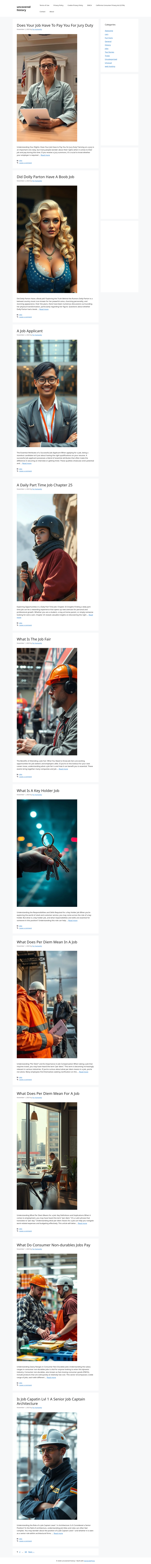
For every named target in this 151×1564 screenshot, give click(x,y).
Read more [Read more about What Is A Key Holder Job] (72, 920)
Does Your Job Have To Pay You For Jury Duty (55, 25)
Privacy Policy (58, 5)
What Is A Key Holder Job (38, 790)
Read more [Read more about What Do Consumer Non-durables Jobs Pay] (51, 1377)
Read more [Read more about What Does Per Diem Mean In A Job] (83, 1072)
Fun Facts (109, 38)
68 (26, 1552)
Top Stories (109, 52)
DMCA (89, 5)
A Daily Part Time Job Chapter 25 (44, 484)
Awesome (109, 30)
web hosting (110, 66)
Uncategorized (111, 59)
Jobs (20, 161)
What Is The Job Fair (34, 639)
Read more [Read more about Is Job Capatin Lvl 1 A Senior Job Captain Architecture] (58, 1533)
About (51, 11)
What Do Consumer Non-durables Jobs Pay (53, 1244)
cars (106, 34)
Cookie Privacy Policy (75, 5)
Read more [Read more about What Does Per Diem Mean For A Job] (82, 1223)
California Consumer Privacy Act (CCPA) (110, 5)
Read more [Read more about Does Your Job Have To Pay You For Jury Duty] (45, 155)
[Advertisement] (119, 109)
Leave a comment (25, 163)
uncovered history (24, 8)
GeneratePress (89, 1561)
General (108, 41)
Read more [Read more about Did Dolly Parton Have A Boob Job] (43, 309)
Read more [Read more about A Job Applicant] (26, 463)
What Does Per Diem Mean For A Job (48, 1093)
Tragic (107, 55)
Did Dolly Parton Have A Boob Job (45, 176)
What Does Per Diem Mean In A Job (47, 941)
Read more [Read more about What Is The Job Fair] (63, 769)
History (108, 45)
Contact (42, 11)
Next (31, 1552)
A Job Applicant (30, 330)
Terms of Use (44, 5)
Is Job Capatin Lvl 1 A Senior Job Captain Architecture (51, 1401)
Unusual (108, 63)
